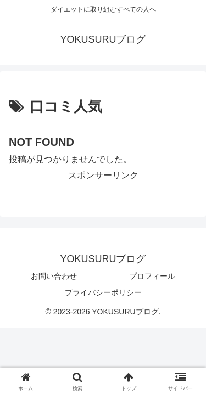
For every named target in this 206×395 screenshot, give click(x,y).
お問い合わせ (54, 276)
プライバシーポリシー (103, 292)
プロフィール (152, 276)
